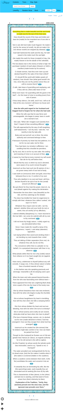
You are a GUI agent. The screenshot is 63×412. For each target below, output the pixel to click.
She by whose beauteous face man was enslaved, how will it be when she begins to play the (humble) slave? (31, 293)
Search (32, 6)
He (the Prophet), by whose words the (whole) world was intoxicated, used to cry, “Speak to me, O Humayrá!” (31, 345)
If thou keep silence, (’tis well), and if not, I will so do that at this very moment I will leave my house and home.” (31, 103)
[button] (16, 2)
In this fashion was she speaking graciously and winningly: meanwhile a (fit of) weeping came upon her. (31, 271)
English (50, 15)
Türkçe (55, 15)
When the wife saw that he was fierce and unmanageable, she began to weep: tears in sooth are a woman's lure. (31, 116)
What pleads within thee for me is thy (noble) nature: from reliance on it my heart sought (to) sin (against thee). (31, 256)
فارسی (60, 16)
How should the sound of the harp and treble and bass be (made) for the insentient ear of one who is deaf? (31, 39)
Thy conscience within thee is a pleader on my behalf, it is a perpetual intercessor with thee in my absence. (31, 248)
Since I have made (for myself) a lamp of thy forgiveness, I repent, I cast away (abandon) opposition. (31, 229)
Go (54, 10)
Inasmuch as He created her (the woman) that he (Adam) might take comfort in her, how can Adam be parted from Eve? (31, 330)
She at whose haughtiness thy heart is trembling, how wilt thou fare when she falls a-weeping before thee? (31, 301)
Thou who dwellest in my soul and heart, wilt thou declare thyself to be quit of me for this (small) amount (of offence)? (31, 181)
